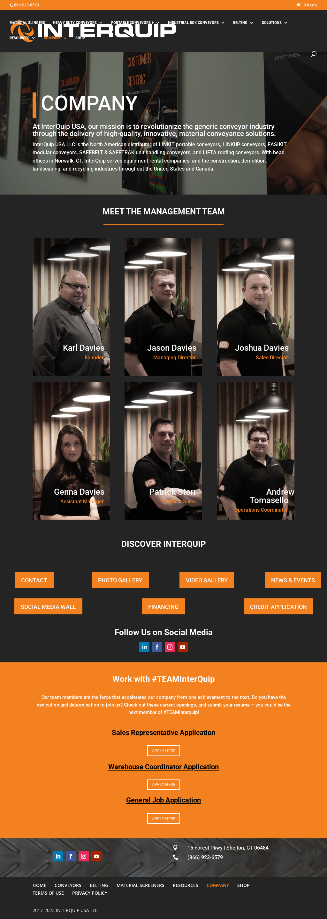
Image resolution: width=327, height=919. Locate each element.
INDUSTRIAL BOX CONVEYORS (193, 22)
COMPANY (52, 38)
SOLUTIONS (272, 22)
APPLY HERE (163, 751)
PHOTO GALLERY (120, 580)
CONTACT (34, 580)
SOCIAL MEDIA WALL (48, 606)
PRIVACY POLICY (89, 893)
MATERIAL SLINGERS (27, 22)
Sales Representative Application (163, 733)
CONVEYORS (68, 885)
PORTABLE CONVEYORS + (132, 22)
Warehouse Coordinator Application (163, 767)
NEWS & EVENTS (293, 580)
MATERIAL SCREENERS (140, 885)
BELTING (240, 22)
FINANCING (163, 606)
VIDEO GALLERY (207, 580)
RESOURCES (19, 38)
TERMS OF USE (48, 893)
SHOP (80, 38)
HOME (39, 885)
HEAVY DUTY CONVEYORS (75, 22)
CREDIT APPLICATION (278, 606)
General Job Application (163, 800)
